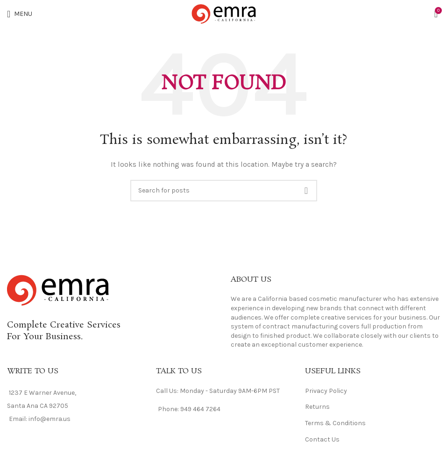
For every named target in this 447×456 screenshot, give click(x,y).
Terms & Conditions (335, 423)
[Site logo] (224, 13)
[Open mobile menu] (19, 14)
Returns (317, 407)
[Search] (223, 190)
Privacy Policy (326, 391)
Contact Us (322, 439)
